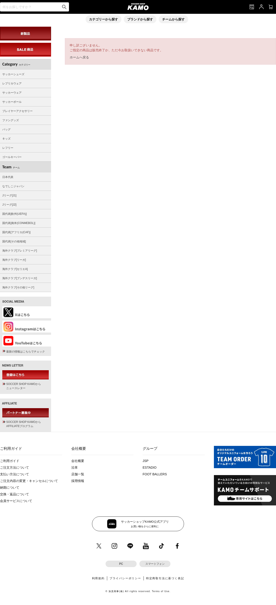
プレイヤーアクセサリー (17, 111)
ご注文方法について (14, 467)
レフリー (7, 147)
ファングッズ (10, 120)
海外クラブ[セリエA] (15, 269)
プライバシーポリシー (125, 578)
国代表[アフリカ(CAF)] (16, 232)
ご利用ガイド (9, 461)
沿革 (74, 467)
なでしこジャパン (13, 186)
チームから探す (173, 19)
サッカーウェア (12, 92)
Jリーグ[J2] (9, 204)
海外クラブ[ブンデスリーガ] (19, 278)
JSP (146, 461)
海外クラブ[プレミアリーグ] (19, 250)
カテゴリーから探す (103, 19)
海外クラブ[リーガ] (14, 259)
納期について (9, 487)
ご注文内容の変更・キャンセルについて (29, 481)
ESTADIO (149, 467)
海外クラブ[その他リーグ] (18, 287)
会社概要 (77, 461)
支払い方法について (14, 474)
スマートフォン (155, 563)
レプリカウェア (12, 83)
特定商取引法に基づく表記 (165, 578)
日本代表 (7, 177)
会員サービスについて (16, 501)
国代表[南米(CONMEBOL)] (18, 223)
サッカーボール (12, 101)
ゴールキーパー (12, 157)
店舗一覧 (77, 474)
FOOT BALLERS (155, 474)
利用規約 (98, 578)
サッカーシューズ (13, 74)
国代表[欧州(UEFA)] (14, 213)
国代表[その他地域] (14, 241)
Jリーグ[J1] (9, 195)
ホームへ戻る (79, 57)
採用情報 (77, 481)
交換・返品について (14, 494)
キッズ (6, 138)
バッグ (6, 129)
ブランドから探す (140, 19)
